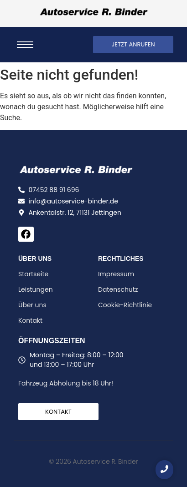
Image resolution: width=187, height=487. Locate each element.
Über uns (32, 304)
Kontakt (30, 320)
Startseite (33, 274)
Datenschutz (118, 289)
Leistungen (35, 289)
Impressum (116, 274)
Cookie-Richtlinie (125, 304)
